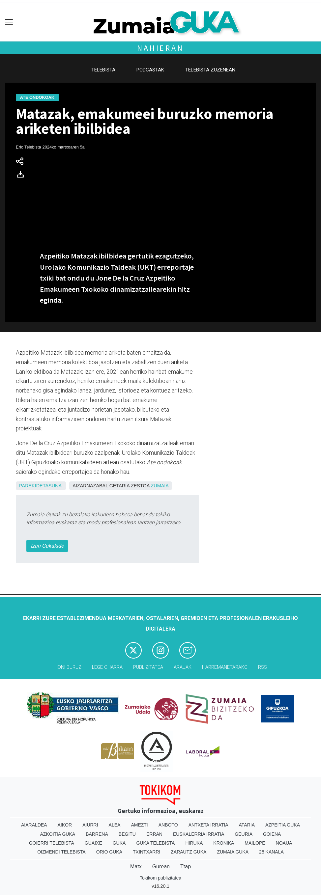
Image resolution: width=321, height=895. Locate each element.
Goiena (272, 834)
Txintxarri (146, 851)
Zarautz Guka (188, 851)
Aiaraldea (34, 824)
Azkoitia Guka (57, 834)
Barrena (97, 834)
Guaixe (93, 843)
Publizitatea (148, 667)
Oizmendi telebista (61, 851)
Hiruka (194, 843)
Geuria (243, 834)
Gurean (161, 866)
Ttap (185, 866)
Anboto (168, 824)
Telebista (103, 70)
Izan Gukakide (47, 546)
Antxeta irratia (208, 824)
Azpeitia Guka (282, 824)
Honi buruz (67, 667)
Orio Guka (109, 851)
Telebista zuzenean (210, 70)
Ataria (247, 824)
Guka (119, 843)
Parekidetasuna (40, 485)
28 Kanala (271, 851)
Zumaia (159, 485)
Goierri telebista (51, 843)
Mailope (255, 843)
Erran (154, 834)
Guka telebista (155, 843)
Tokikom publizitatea (160, 878)
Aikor (65, 824)
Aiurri (90, 824)
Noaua (284, 843)
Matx (136, 866)
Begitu (127, 834)
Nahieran (160, 48)
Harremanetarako (225, 667)
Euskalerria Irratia (198, 834)
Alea (115, 824)
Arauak (182, 667)
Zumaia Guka (232, 851)
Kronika (223, 843)
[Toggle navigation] (9, 22)
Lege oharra (107, 667)
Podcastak (150, 70)
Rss (262, 667)
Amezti (139, 824)
